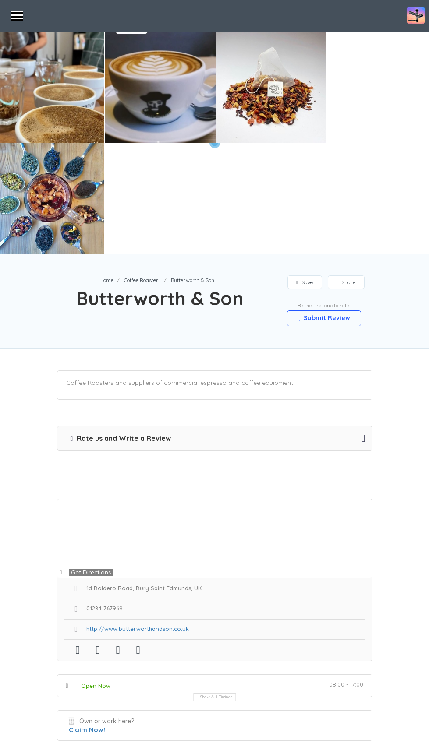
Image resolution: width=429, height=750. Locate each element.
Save (304, 171)
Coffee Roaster (141, 169)
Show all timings (216, 586)
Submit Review (324, 207)
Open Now (95, 574)
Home (106, 169)
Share (346, 171)
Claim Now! (87, 619)
